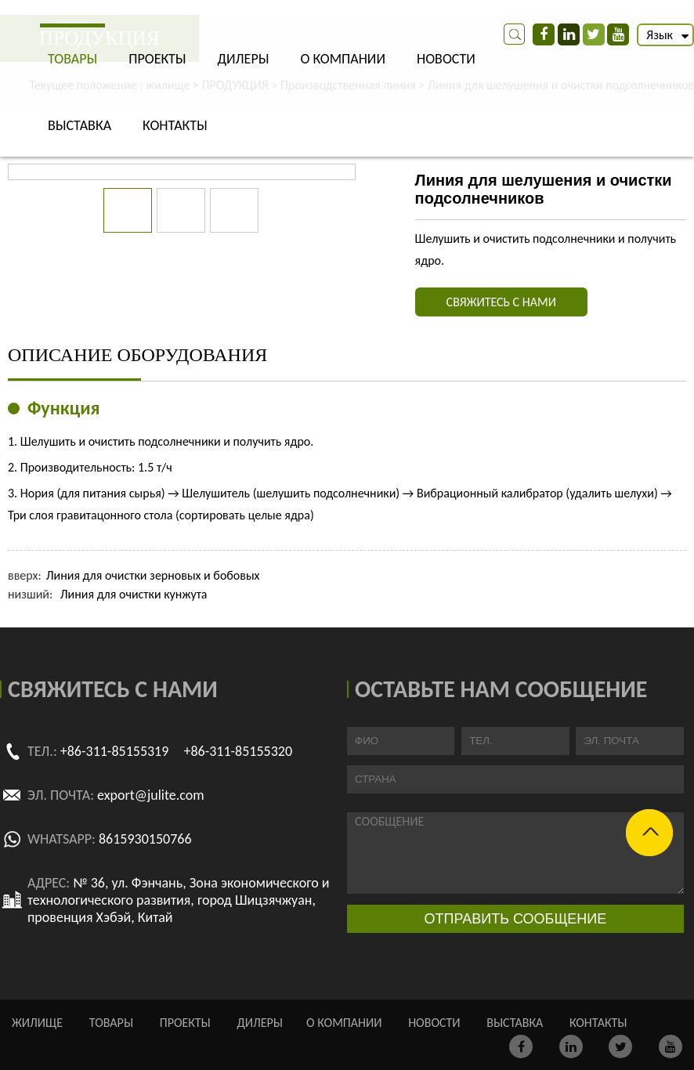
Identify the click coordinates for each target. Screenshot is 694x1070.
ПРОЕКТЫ (157, 58)
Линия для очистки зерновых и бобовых (153, 575)
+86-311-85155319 (114, 751)
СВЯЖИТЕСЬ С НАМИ (501, 302)
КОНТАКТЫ (175, 125)
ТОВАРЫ (72, 58)
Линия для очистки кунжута (134, 594)
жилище (37, 1022)
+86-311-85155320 (237, 751)
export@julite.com (150, 795)
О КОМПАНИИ (342, 58)
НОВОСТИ (446, 58)
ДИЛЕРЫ (243, 58)
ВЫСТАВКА (79, 125)
